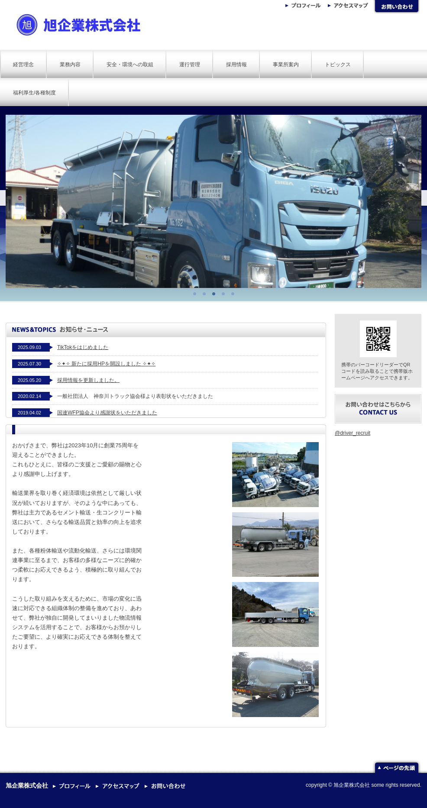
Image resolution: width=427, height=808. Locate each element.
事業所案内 (286, 64)
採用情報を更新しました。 (88, 380)
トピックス (338, 64)
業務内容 (70, 64)
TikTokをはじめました (82, 347)
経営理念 (23, 64)
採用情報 (236, 64)
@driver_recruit (352, 433)
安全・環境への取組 (130, 64)
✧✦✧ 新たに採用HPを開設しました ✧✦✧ (106, 364)
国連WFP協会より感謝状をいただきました (107, 413)
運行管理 (189, 64)
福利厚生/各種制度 (34, 93)
